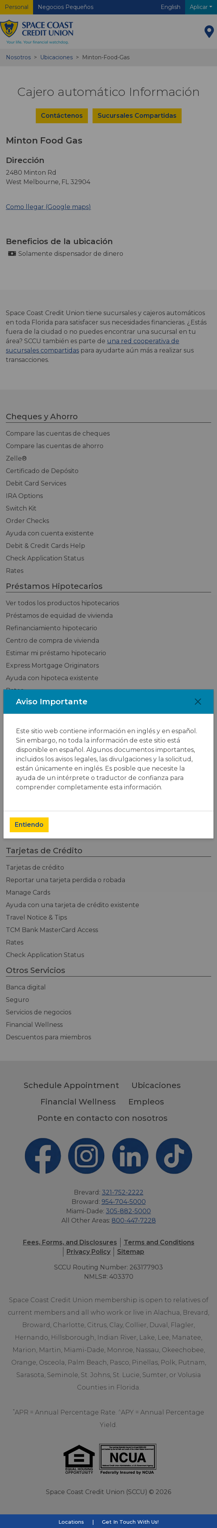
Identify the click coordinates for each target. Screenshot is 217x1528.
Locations (71, 1522)
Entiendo (29, 824)
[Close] (198, 701)
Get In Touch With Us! (130, 1522)
